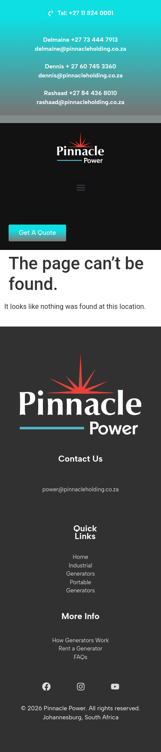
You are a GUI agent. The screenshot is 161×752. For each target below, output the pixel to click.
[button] (80, 187)
